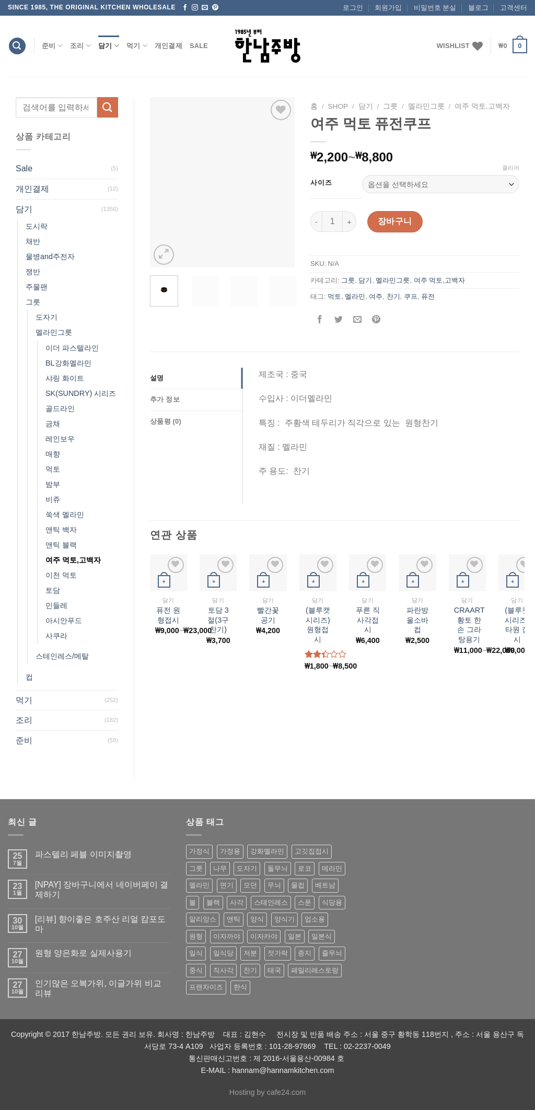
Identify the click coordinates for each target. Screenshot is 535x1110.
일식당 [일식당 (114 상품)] (223, 953)
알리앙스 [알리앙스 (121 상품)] (202, 919)
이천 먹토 (61, 575)
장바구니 (395, 221)
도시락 (37, 226)
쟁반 (33, 271)
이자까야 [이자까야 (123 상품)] (226, 936)
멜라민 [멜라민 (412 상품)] (199, 885)
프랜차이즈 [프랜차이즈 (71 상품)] (206, 987)
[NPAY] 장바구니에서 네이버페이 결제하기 (101, 889)
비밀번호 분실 (435, 7)
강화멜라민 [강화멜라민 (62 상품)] (267, 851)
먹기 (136, 46)
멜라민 (355, 296)
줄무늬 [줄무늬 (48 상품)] (332, 953)
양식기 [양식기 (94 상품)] (284, 919)
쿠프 (410, 296)
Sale (199, 46)
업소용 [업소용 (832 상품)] (315, 919)
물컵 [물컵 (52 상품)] (298, 885)
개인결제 (168, 46)
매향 (52, 454)
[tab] (196, 378)
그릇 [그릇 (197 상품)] (196, 868)
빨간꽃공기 (268, 615)
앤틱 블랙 (61, 545)
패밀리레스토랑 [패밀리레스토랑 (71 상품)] (315, 970)
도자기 (46, 317)
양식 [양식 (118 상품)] (257, 919)
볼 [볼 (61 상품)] (192, 902)
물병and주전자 (50, 256)
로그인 (353, 7)
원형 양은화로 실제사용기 (83, 953)
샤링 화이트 (64, 378)
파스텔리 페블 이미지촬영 (83, 854)
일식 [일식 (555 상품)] (196, 953)
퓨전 (428, 296)
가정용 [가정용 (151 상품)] (230, 851)
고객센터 (513, 7)
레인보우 (60, 439)
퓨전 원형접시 (168, 615)
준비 (52, 46)
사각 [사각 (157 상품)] (236, 902)
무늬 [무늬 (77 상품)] (274, 885)
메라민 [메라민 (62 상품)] (332, 868)
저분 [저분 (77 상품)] (250, 953)
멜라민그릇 (54, 332)
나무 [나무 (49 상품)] (220, 868)
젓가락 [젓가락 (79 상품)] (278, 953)
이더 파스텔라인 (72, 348)
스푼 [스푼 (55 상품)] (304, 902)
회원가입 (388, 7)
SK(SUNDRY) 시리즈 (80, 393)
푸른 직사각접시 (368, 620)
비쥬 (52, 499)
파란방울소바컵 (417, 620)
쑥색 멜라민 (64, 514)
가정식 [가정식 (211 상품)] (199, 851)
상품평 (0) (165, 421)
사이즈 (321, 182)
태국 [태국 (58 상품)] (274, 970)
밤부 (52, 484)
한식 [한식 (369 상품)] (240, 987)
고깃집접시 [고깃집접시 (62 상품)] (312, 851)
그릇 (33, 302)
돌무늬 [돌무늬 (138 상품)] (278, 868)
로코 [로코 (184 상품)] (304, 868)
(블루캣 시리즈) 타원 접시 (517, 625)
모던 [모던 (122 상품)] (250, 885)
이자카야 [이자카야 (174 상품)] (263, 936)
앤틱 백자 (61, 529)
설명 (157, 378)
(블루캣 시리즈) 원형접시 (318, 625)
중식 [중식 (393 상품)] (196, 970)
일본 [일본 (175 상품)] (294, 936)
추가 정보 (165, 399)
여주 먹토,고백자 (73, 560)
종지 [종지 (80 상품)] (304, 953)
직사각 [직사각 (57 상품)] (223, 970)
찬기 (393, 296)
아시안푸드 (63, 620)
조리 (80, 46)
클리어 (510, 168)
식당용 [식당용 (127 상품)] (332, 902)
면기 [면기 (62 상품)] (227, 885)
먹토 (52, 469)
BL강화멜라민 (68, 363)
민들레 (56, 605)
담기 (108, 46)
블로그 (478, 7)
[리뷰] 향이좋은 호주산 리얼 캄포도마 (100, 924)
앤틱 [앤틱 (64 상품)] (233, 919)
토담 (52, 590)
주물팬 (37, 287)
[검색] (17, 46)
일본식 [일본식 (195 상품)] (321, 936)
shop (338, 106)
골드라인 (60, 408)
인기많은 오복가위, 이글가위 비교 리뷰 (98, 988)
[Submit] (107, 107)
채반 (33, 241)
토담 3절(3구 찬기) (218, 620)
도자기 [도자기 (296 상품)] (247, 868)
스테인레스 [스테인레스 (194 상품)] (271, 902)
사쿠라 (56, 636)
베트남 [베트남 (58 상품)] (325, 885)
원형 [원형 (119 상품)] (196, 936)
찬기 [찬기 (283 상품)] (250, 970)
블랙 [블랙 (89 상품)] (213, 902)
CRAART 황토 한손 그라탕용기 (469, 625)
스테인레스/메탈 (62, 656)
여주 (375, 296)
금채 (52, 423)
